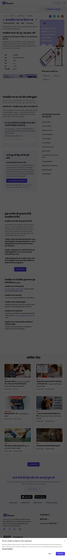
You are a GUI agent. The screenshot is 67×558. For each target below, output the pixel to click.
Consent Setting (7, 549)
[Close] (64, 540)
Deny (49, 553)
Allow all (60, 554)
